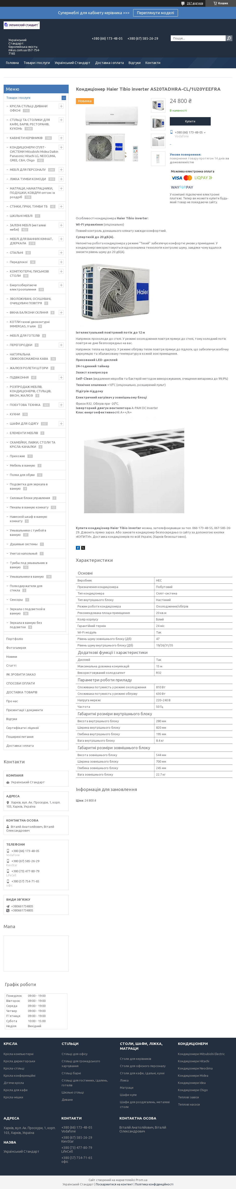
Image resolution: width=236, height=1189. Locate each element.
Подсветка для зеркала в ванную (29, 486)
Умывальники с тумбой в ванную (28, 532)
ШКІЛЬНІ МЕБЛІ (21, 215)
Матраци (126, 1087)
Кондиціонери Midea (193, 1075)
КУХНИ (15, 414)
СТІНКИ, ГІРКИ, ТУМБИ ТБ (29, 206)
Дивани (67, 1099)
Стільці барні (71, 1073)
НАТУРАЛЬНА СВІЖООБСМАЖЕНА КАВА (29, 356)
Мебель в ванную (22, 465)
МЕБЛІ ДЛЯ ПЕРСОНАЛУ (28, 169)
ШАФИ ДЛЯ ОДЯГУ (24, 423)
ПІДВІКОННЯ (19, 377)
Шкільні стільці (73, 1092)
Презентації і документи (24, 710)
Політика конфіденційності (154, 1184)
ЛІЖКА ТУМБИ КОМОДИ (28, 179)
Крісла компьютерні (18, 1054)
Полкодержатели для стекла (26, 588)
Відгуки (135, 63)
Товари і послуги (37, 63)
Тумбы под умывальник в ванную (28, 565)
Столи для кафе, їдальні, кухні (142, 1073)
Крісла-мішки (13, 1097)
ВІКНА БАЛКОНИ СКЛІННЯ (29, 312)
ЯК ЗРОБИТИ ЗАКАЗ (21, 674)
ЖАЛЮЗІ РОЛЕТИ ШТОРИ (29, 368)
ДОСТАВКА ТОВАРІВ (21, 692)
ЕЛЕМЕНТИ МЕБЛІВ (24, 433)
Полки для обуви (22, 474)
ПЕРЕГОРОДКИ (21, 345)
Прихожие (17, 456)
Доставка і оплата (109, 63)
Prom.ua (141, 1180)
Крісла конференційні (19, 1075)
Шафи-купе (128, 1094)
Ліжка (124, 1080)
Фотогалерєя (16, 647)
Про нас (12, 701)
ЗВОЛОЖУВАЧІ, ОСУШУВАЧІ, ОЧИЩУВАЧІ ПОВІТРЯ (30, 301)
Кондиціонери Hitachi (193, 1061)
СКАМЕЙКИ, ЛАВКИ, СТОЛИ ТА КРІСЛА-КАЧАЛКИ (32, 444)
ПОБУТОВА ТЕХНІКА (25, 404)
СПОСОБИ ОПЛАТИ (20, 683)
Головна (12, 63)
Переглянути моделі (155, 13)
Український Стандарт (72, 63)
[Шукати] (229, 38)
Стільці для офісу (74, 1054)
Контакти (152, 63)
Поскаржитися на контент (114, 1184)
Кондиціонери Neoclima (195, 1068)
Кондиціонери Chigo (193, 1090)
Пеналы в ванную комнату (29, 507)
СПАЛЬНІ (16, 252)
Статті (11, 665)
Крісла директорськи (19, 1061)
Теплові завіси (188, 1097)
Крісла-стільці (14, 1068)
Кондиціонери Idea (192, 1082)
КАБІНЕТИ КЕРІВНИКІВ (26, 137)
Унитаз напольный (23, 553)
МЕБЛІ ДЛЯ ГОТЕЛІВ (25, 335)
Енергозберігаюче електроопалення (23, 287)
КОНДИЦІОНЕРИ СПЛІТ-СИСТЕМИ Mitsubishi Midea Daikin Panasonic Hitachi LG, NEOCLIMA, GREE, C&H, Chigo (34, 153)
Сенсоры (16, 599)
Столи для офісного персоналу (142, 1066)
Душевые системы (24, 544)
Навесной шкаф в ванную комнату (28, 519)
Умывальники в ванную (27, 576)
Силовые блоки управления (30, 498)
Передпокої (19, 262)
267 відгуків (195, 3)
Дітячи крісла (14, 1082)
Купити (190, 121)
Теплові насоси (189, 1104)
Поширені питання (19, 736)
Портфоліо (14, 638)
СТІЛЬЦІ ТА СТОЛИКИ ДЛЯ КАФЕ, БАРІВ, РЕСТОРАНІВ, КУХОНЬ (30, 124)
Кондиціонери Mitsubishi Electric (201, 1054)
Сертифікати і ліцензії (22, 727)
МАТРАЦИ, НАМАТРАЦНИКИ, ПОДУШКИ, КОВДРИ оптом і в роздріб (32, 193)
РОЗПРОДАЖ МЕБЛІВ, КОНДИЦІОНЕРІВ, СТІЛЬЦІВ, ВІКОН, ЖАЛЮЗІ (30, 391)
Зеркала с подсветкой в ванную (27, 611)
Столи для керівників (135, 1058)
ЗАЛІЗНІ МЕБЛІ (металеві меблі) (28, 227)
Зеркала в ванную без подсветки (26, 625)
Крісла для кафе (16, 1090)
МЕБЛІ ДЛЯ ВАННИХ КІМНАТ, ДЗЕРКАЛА (31, 241)
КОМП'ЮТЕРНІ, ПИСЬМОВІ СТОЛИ (29, 273)
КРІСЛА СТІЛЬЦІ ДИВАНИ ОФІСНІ (28, 108)
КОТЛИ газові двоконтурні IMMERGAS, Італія (30, 324)
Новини (11, 656)
